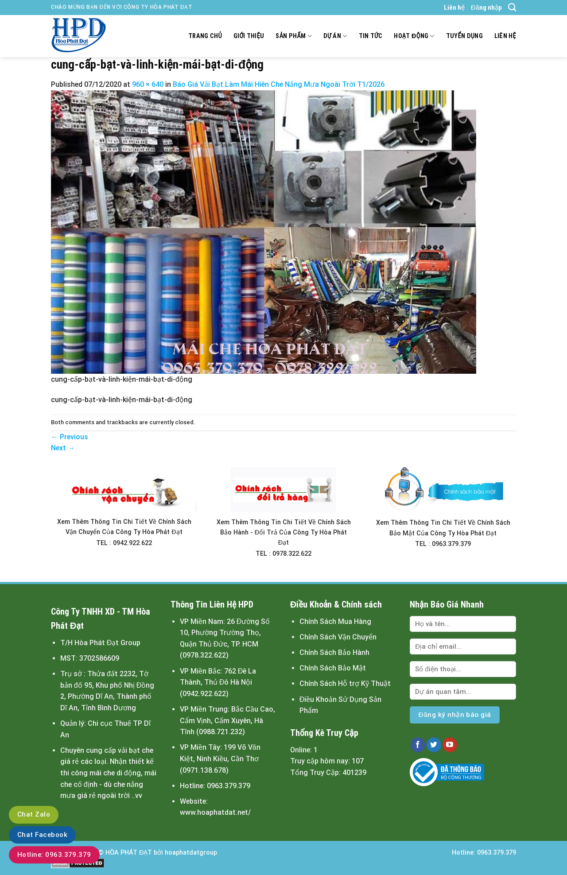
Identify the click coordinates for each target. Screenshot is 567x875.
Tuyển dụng (464, 36)
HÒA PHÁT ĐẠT (128, 852)
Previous (69, 437)
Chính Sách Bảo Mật (332, 668)
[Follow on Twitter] (434, 744)
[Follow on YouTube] (450, 744)
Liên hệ (454, 8)
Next (63, 448)
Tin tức (371, 36)
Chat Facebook (42, 835)
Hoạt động (414, 36)
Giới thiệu (248, 36)
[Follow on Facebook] (418, 744)
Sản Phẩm (293, 36)
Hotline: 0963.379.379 (54, 855)
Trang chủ (205, 36)
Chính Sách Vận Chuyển (338, 637)
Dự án (335, 36)
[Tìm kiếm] (512, 7)
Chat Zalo (33, 814)
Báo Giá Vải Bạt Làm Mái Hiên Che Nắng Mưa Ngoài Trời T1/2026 (278, 84)
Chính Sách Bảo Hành (334, 652)
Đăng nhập (486, 8)
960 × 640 (147, 84)
